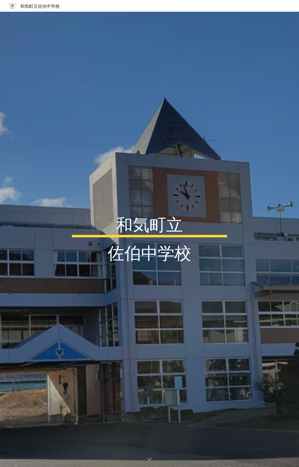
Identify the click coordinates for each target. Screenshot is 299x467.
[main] (149, 239)
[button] (150, 459)
